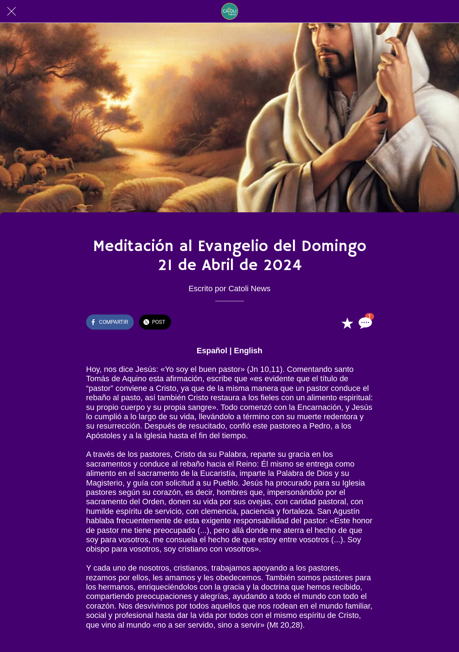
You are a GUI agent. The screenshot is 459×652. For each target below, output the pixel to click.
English (248, 350)
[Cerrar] (11, 11)
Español (212, 350)
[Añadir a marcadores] (347, 322)
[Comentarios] (364, 322)
